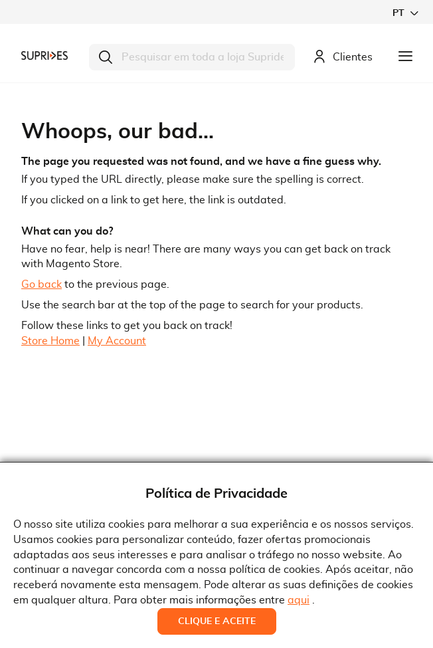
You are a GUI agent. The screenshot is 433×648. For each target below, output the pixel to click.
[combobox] (192, 57)
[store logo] (44, 55)
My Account (117, 341)
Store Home (50, 341)
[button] (405, 13)
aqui (298, 600)
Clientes (343, 57)
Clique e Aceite (217, 621)
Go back (41, 284)
